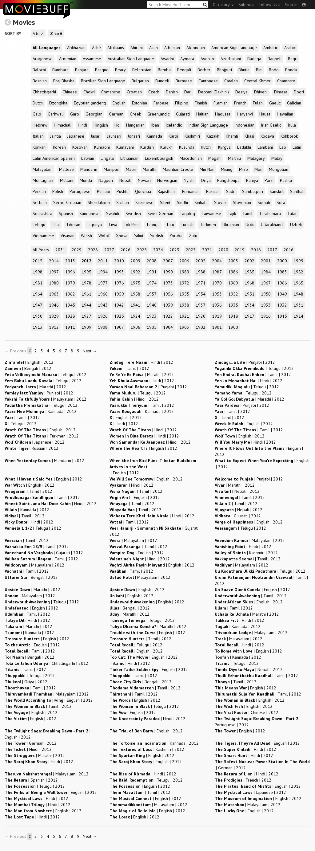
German (116, 114)
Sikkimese (144, 202)
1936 (217, 305)
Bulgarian (140, 81)
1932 (282, 305)
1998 (37, 272)
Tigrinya (94, 224)
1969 (233, 283)
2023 (174, 250)
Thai (56, 224)
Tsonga (153, 224)
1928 (70, 316)
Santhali (297, 191)
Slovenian (242, 202)
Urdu (249, 224)
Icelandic (173, 125)
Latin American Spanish (54, 158)
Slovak (220, 202)
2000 (282, 261)
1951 (249, 294)
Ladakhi (244, 147)
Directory (223, 4)
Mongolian (278, 169)
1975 (135, 283)
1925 (119, 316)
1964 (37, 294)
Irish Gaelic (271, 125)
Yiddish (156, 235)
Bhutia (243, 70)
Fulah (258, 103)
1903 (184, 327)
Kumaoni (102, 147)
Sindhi (182, 202)
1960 (103, 294)
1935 (233, 305)
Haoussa (222, 114)
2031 (60, 250)
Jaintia (55, 136)
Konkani (39, 147)
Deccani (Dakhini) (213, 92)
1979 (70, 283)
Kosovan (80, 147)
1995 (86, 272)
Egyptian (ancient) (90, 103)
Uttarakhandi (272, 224)
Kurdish (147, 147)
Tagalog (187, 213)
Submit (246, 4)
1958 (135, 294)
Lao (282, 147)
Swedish (133, 213)
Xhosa (121, 235)
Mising (227, 169)
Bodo (274, 70)
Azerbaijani (231, 58)
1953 (217, 294)
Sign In (291, 4)
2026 (125, 250)
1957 (152, 294)
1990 (168, 272)
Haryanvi (245, 114)
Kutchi (206, 147)
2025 (142, 250)
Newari (144, 180)
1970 (217, 283)
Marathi (149, 169)
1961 (86, 294)
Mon (258, 169)
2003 (233, 261)
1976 (119, 283)
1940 (152, 305)
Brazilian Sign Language (103, 81)
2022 (191, 250)
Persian (39, 191)
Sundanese (89, 213)
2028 (93, 250)
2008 (152, 261)
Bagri (292, 58)
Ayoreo (207, 58)
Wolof (104, 235)
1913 (37, 327)
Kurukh (166, 147)
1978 (86, 283)
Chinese (69, 92)
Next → (90, 351)
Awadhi (167, 58)
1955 (184, 294)
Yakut (138, 235)
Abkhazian (76, 47)
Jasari (96, 136)
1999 (298, 261)
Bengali (184, 70)
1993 (119, 272)
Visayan (67, 235)
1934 (249, 305)
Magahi (214, 158)
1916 (266, 316)
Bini (259, 70)
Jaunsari (114, 136)
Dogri (299, 92)
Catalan (231, 81)
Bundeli (162, 81)
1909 (86, 327)
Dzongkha (58, 103)
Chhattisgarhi (44, 92)
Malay (276, 158)
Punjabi (103, 191)
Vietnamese (43, 235)
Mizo (243, 169)
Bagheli (274, 58)
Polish (57, 191)
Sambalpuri (252, 191)
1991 (152, 272)
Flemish (220, 103)
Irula (292, 125)
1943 (103, 305)
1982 (298, 272)
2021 (207, 250)
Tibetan (73, 224)
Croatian (134, 92)
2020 (223, 250)
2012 (86, 261)
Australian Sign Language (131, 58)
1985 (249, 272)
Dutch (38, 103)
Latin (297, 147)
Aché (96, 47)
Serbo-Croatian (67, 202)
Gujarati (183, 114)
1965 (298, 283)
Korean (59, 147)
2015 (37, 261)
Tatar (292, 213)
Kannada (154, 136)
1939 (168, 305)
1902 (200, 327)
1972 (184, 283)
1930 (37, 316)
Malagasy (256, 158)
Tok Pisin (132, 224)
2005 (200, 261)
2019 (240, 250)
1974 (152, 283)
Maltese (66, 169)
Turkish (187, 224)
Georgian (94, 114)
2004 (217, 261)
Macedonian (191, 158)
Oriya (206, 180)
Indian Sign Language (208, 125)
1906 (135, 327)
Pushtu (123, 191)
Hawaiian (285, 114)
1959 (119, 294)
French (240, 103)
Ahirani (136, 47)
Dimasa (280, 92)
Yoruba (175, 235)
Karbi (173, 136)
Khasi (249, 136)
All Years (41, 250)
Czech (153, 92)
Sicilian (122, 202)
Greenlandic (158, 114)
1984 (266, 272)
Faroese (161, 103)
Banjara (82, 70)
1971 (200, 283)
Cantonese (208, 81)
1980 (54, 283)
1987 (217, 272)
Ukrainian (230, 224)
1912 (54, 327)
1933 (266, 305)
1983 (282, 272)
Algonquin (195, 47)
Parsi (269, 180)
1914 (298, 316)
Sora (281, 202)
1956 (168, 294)
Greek (135, 114)
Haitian (202, 114)
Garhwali (56, 114)
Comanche (110, 92)
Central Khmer (257, 81)
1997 (54, 272)
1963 (54, 294)
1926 (103, 316)
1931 (298, 305)
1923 (152, 316)
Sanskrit (276, 191)
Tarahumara (270, 213)
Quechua (143, 191)
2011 (103, 261)
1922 (168, 316)
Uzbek (296, 224)
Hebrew (40, 125)
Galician (294, 103)
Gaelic (275, 103)
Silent (165, 202)
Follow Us (269, 4)
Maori (131, 169)
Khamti (232, 136)
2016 (288, 250)
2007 (168, 261)
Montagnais (43, 180)
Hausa (264, 114)
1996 (70, 272)
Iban (155, 125)
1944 (86, 305)
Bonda (291, 70)
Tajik (232, 213)
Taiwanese (211, 213)
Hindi (82, 125)
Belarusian (141, 70)
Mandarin (88, 169)
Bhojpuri (224, 70)
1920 (200, 316)
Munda (86, 180)
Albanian (172, 47)
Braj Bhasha (63, 81)
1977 (103, 283)
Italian (38, 136)
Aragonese (43, 58)
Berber (203, 70)
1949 (282, 294)
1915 (282, 316)
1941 (135, 305)
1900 (233, 327)
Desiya (241, 92)
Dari (188, 92)
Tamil (247, 213)
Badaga (254, 58)
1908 (103, 327)
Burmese (184, 81)
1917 (249, 316)
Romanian (191, 191)
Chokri (89, 92)
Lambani (265, 147)
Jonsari (134, 136)
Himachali (62, 125)
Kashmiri (192, 136)
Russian (213, 191)
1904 (168, 327)
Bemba (164, 70)
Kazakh (212, 136)
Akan (153, 47)
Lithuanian (129, 158)
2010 (119, 261)
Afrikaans (115, 47)
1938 (184, 305)
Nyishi (189, 180)
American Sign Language (234, 47)
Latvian (87, 158)
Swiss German (160, 213)
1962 (70, 294)
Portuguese (80, 191)
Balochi (39, 70)
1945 (70, 305)
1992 (135, 272)
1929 (54, 316)
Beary (120, 70)
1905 (152, 327)
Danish (172, 92)
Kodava (267, 136)
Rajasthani (167, 191)
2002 (249, 261)
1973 (168, 283)
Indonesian (244, 125)
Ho (117, 125)
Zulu (193, 235)
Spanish (66, 213)
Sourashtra (42, 213)
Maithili (234, 158)
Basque (102, 70)
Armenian (67, 58)
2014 (54, 261)
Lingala (107, 158)
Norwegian (167, 180)
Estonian (139, 103)
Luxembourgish (159, 158)
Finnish (201, 103)
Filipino (181, 103)
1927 (86, 316)
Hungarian (135, 125)
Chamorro (286, 81)
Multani (66, 180)
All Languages (47, 47)
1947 (37, 305)
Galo (37, 114)
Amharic (270, 47)
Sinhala (201, 202)
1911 (70, 327)
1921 (184, 316)
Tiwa (112, 224)
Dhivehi (261, 92)
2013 (70, 261)
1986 (233, 272)
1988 (200, 272)
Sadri (231, 191)
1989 (184, 272)
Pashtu (286, 180)
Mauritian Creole (178, 169)
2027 (109, 250)
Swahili (112, 213)
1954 (200, 294)
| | (29, 362)
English (119, 103)
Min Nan (207, 169)
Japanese (75, 136)
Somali (263, 202)
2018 (256, 250)
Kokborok (289, 136)
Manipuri (111, 169)
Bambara (60, 70)
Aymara (187, 58)
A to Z (38, 33)
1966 (282, 283)
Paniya (252, 180)
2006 (184, 261)
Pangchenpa (228, 180)
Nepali (125, 180)
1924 (135, 316)
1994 (103, 272)
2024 (158, 250)
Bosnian (40, 81)
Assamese (92, 58)
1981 (37, 283)
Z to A (56, 33)
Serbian (40, 202)
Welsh (86, 235)
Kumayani (125, 147)
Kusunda (186, 147)
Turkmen (208, 224)
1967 (266, 283)
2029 (77, 250)
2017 (272, 250)
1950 (266, 294)
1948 (298, 294)
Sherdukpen (99, 202)
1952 (233, 294)
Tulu (170, 224)
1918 (233, 316)
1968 (249, 283)
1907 (119, 327)
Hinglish (101, 125)
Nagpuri (105, 180)
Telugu (39, 224)
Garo (74, 114)
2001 (266, 261)
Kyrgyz (224, 147)
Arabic (290, 47)
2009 (135, 261)
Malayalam (43, 169)
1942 (119, 305)
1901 (217, 327)
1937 (200, 305)
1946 (54, 305)
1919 (217, 316)
